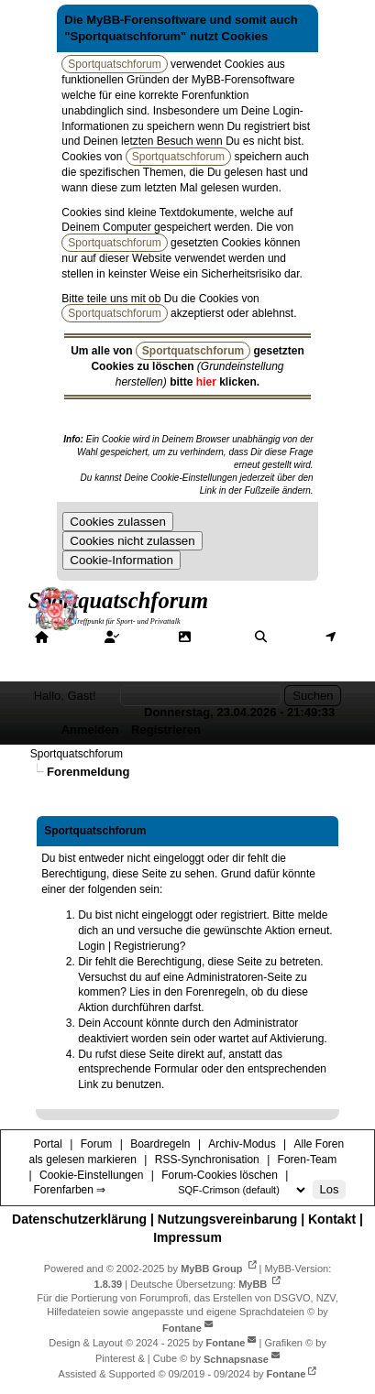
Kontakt (332, 1219)
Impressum (187, 1237)
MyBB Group (211, 1267)
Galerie (217, 636)
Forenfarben (79, 669)
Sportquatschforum (76, 753)
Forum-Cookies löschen (219, 1175)
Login (91, 946)
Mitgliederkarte (77, 653)
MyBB (252, 1283)
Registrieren (166, 729)
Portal (72, 636)
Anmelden (90, 729)
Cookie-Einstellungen (91, 1175)
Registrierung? (149, 946)
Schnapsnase (236, 1358)
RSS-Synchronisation (207, 1159)
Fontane (182, 1327)
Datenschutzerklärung (79, 1219)
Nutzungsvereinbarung (227, 1219)
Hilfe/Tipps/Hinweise (202, 653)
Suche (291, 636)
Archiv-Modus (241, 1144)
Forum (144, 636)
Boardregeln (160, 1144)
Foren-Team (307, 1159)
